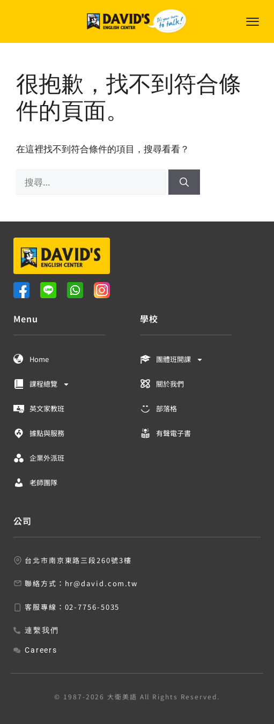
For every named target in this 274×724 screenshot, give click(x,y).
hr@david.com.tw (101, 583)
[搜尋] (184, 182)
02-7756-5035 (92, 607)
